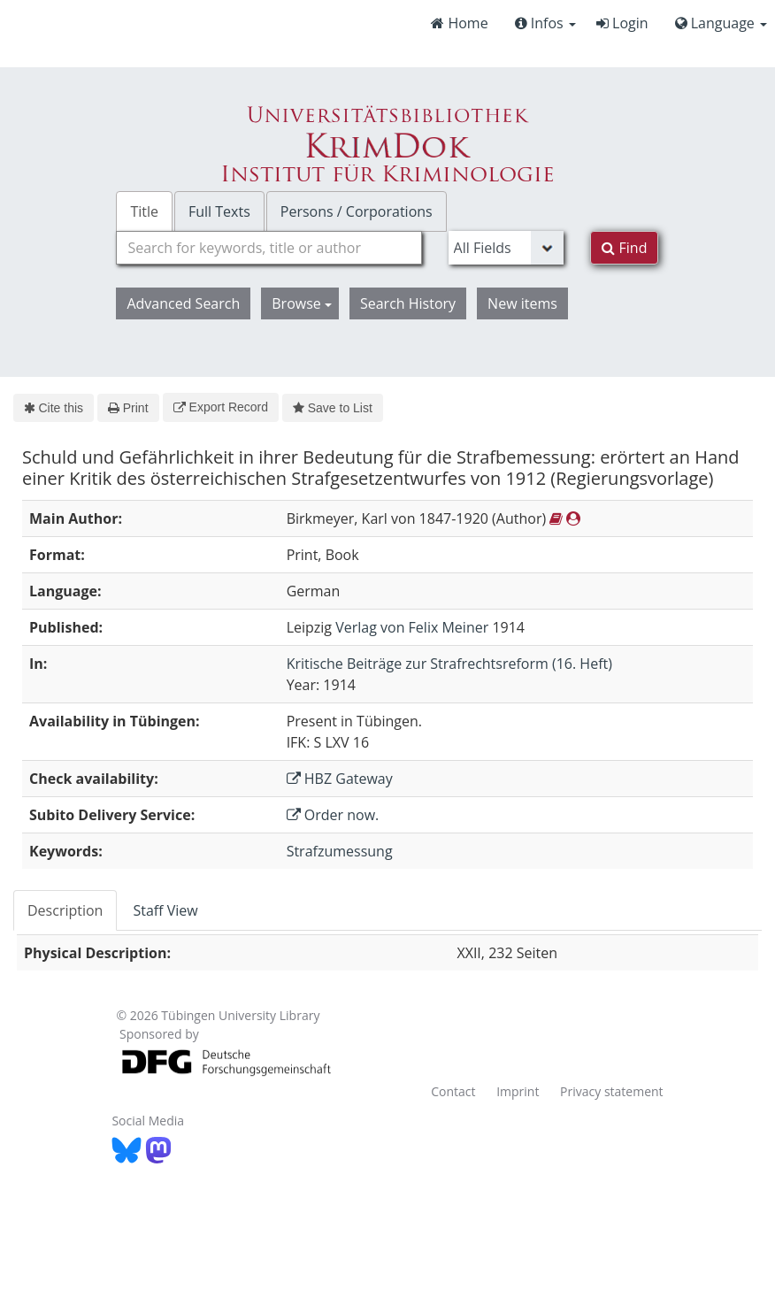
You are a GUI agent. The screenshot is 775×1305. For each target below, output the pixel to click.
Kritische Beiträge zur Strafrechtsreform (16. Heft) (449, 663)
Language (721, 23)
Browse (302, 303)
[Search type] (506, 248)
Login (622, 23)
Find (624, 247)
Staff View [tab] (165, 910)
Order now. (333, 815)
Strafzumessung (340, 851)
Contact (453, 1091)
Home (459, 23)
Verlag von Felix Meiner (411, 627)
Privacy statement (612, 1091)
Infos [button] (545, 23)
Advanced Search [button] (183, 303)
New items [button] (522, 303)
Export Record (220, 407)
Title (144, 211)
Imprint (517, 1091)
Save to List (332, 408)
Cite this (53, 408)
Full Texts (219, 211)
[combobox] (268, 248)
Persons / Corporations (356, 211)
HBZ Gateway (340, 778)
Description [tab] (65, 910)
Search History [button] (408, 303)
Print (128, 408)
